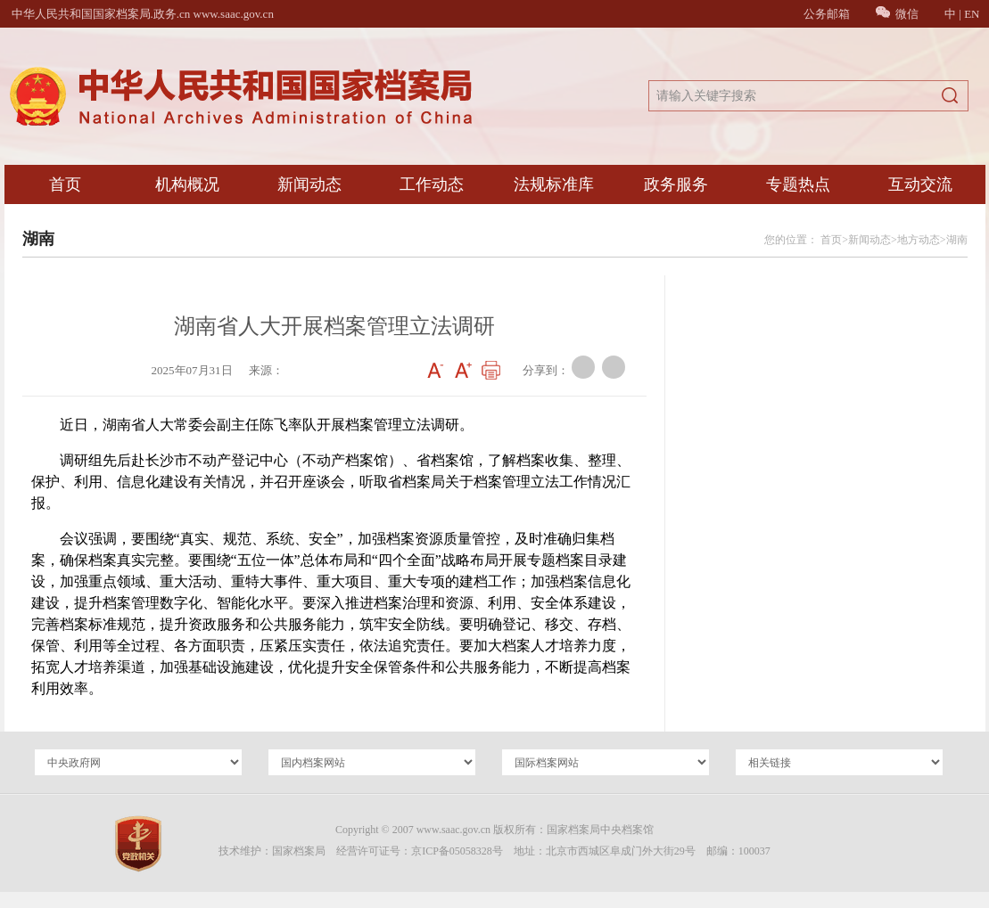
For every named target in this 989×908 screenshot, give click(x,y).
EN (971, 13)
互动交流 (920, 184)
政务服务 (676, 184)
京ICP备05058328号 (457, 851)
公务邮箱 (827, 13)
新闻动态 (309, 184)
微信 (897, 13)
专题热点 (798, 184)
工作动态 (432, 184)
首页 (65, 184)
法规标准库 (554, 184)
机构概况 (187, 184)
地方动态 (918, 239)
